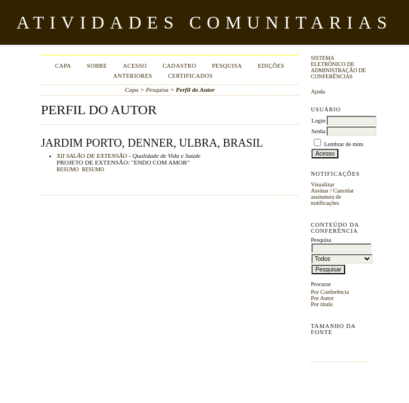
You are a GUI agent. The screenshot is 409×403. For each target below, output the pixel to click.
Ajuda (318, 91)
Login (319, 121)
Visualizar (322, 184)
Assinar (320, 191)
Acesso (135, 66)
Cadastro (179, 66)
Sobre (97, 66)
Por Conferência (330, 292)
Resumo (68, 169)
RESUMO (93, 169)
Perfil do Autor (195, 89)
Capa (63, 66)
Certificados (190, 76)
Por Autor (322, 298)
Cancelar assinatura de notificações (332, 197)
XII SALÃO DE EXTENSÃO (92, 155)
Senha (319, 131)
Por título (322, 304)
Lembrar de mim (343, 144)
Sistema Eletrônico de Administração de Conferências (338, 67)
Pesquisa (227, 66)
